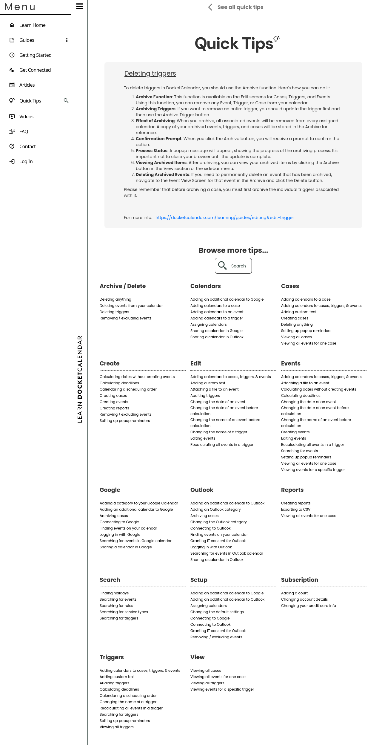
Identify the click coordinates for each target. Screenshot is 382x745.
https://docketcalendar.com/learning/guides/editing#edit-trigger (224, 218)
